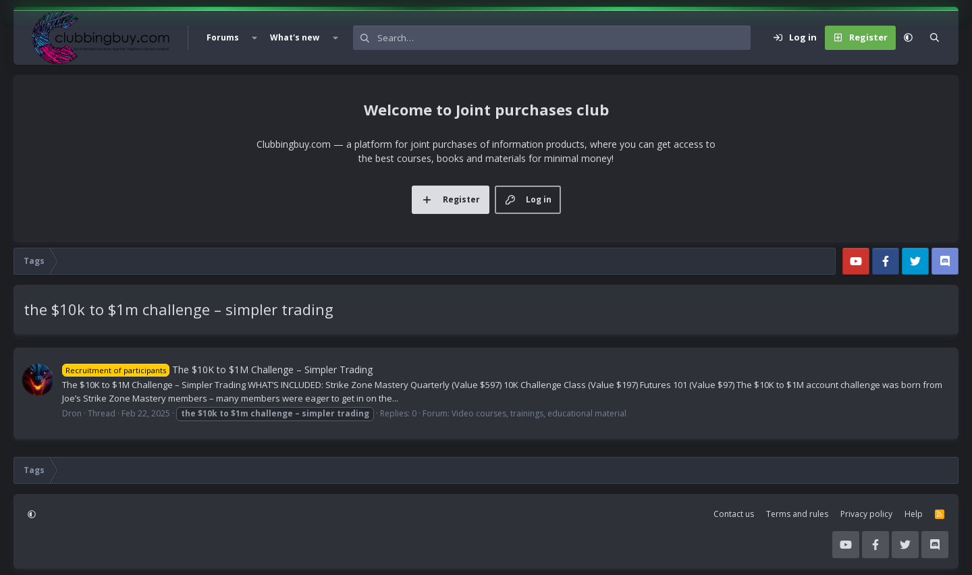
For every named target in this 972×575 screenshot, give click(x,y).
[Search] (564, 38)
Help (914, 514)
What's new (294, 37)
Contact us (733, 514)
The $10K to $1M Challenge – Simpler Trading (217, 369)
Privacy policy (866, 514)
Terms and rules (797, 514)
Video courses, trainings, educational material (539, 413)
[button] (254, 38)
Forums (223, 37)
